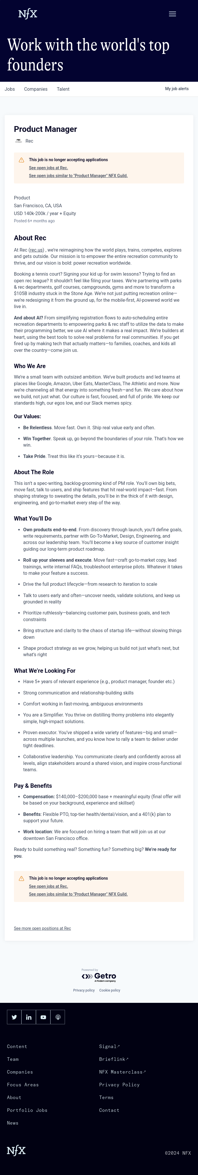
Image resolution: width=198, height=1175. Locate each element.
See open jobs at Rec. (48, 167)
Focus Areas (23, 1084)
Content (17, 1046)
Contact (109, 1110)
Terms (106, 1097)
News (13, 1123)
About (14, 1097)
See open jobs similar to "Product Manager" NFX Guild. (78, 175)
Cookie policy (109, 990)
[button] (172, 14)
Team (13, 1059)
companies (36, 89)
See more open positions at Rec (42, 928)
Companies (20, 1072)
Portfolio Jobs (27, 1110)
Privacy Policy (119, 1084)
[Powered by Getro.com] (99, 976)
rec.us (36, 250)
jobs (10, 89)
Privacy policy (84, 990)
